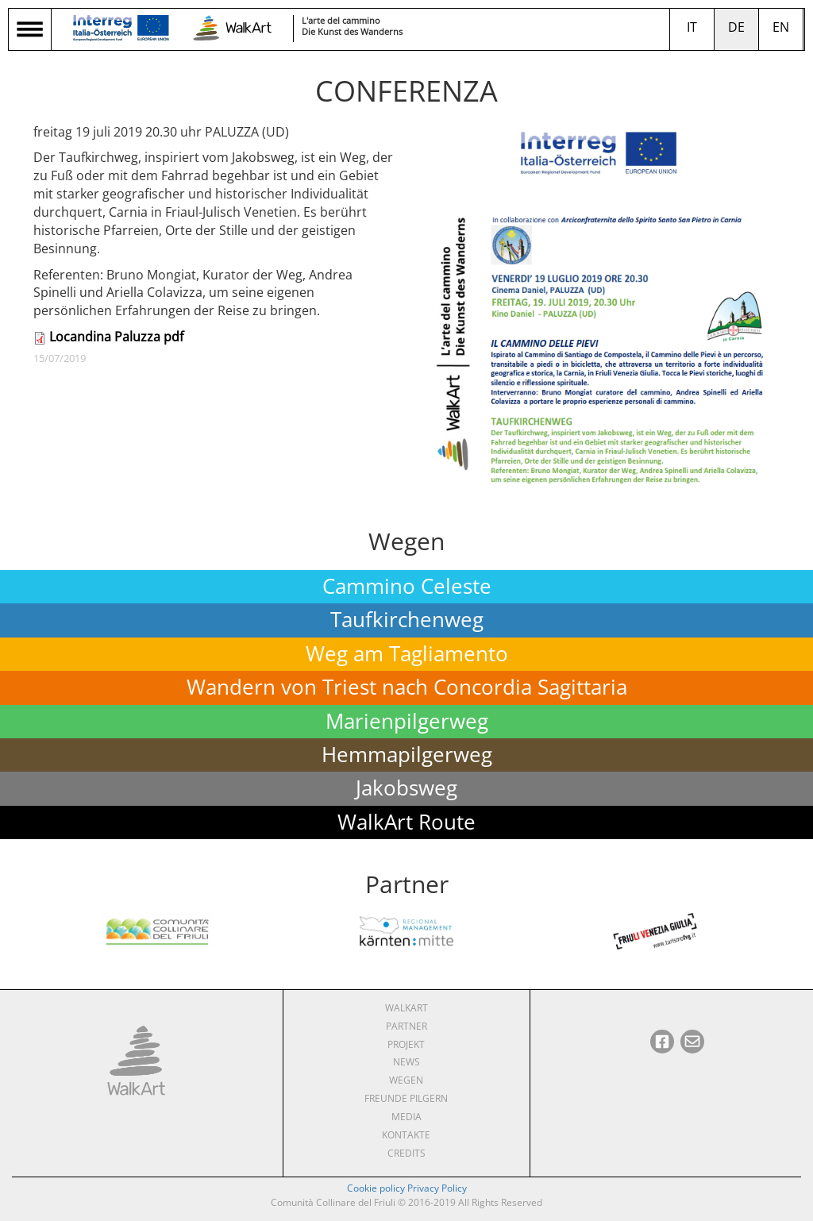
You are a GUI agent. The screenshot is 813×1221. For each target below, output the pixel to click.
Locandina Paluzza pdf (116, 336)
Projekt (406, 1044)
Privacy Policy (437, 1188)
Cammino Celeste (406, 586)
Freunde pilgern (406, 1098)
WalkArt (406, 1008)
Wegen (406, 1080)
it (692, 27)
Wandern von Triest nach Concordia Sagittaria (407, 687)
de (736, 27)
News (406, 1062)
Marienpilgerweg (407, 721)
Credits (406, 1153)
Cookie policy (376, 1188)
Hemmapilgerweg (407, 754)
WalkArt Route (406, 822)
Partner (406, 1026)
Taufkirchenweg (407, 620)
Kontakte (406, 1135)
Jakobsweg (406, 788)
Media (406, 1116)
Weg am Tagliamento (407, 654)
